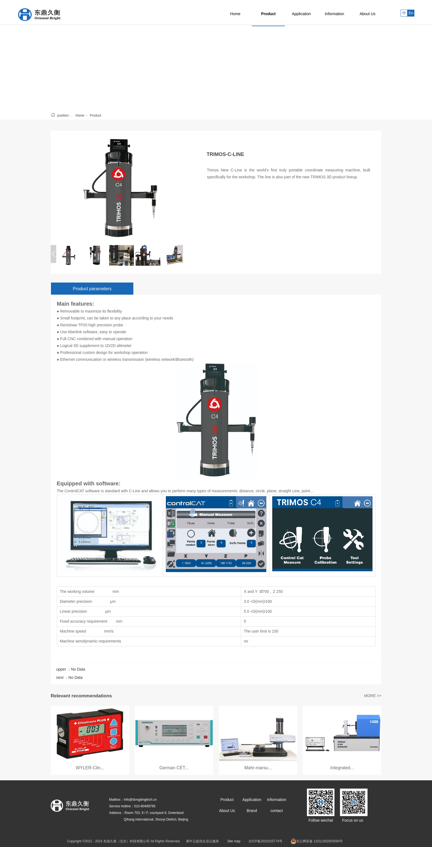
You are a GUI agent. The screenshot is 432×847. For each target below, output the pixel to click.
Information (334, 12)
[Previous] (53, 254)
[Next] (180, 254)
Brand (252, 810)
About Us (368, 12)
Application (301, 12)
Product (268, 12)
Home (235, 12)
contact (276, 810)
